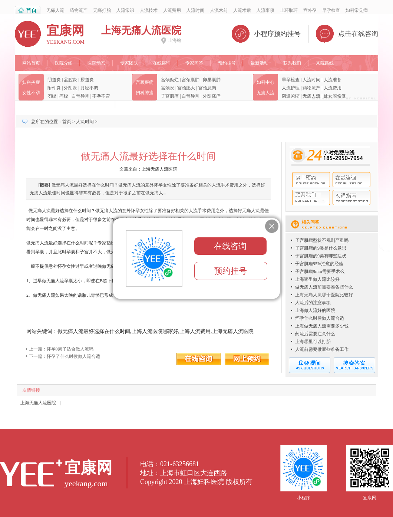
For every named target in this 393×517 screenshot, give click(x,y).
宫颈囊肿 (190, 79)
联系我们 (292, 63)
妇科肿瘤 (144, 92)
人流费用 (172, 10)
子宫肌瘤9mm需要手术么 (319, 271)
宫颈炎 (167, 87)
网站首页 (31, 63)
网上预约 (311, 179)
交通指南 (351, 197)
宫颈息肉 (207, 87)
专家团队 (129, 63)
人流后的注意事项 (313, 302)
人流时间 (195, 10)
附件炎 (54, 87)
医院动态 (96, 63)
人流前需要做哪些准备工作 (322, 349)
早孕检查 (331, 10)
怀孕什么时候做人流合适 (319, 318)
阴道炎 (54, 79)
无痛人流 (55, 10)
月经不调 (89, 87)
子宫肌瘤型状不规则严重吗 (322, 240)
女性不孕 (31, 92)
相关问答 (310, 222)
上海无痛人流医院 (159, 169)
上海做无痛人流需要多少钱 (322, 326)
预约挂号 (227, 63)
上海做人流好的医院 (315, 310)
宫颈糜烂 (170, 79)
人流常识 (125, 10)
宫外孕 (310, 10)
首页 (66, 121)
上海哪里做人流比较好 (317, 279)
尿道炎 (87, 79)
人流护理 (291, 87)
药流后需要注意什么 (315, 333)
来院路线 (325, 63)
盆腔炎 (70, 79)
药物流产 (78, 10)
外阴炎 (70, 87)
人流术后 (242, 10)
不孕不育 (101, 96)
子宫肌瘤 (170, 96)
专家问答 (194, 63)
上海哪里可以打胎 (313, 341)
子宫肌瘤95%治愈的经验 (319, 263)
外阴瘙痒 (212, 96)
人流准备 (332, 79)
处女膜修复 (335, 96)
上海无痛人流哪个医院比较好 (324, 294)
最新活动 (259, 63)
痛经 (63, 96)
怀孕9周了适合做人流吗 (70, 349)
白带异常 (80, 96)
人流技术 (149, 10)
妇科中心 (265, 82)
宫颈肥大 (186, 87)
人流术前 (219, 10)
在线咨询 (162, 63)
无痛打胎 (102, 10)
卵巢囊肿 (212, 79)
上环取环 (289, 10)
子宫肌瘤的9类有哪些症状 (320, 255)
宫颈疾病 (144, 82)
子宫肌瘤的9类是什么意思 (320, 248)
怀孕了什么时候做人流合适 (73, 356)
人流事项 (265, 10)
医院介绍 (64, 63)
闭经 (51, 96)
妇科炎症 (31, 82)
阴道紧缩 (291, 96)
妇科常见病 (357, 10)
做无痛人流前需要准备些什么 (324, 287)
